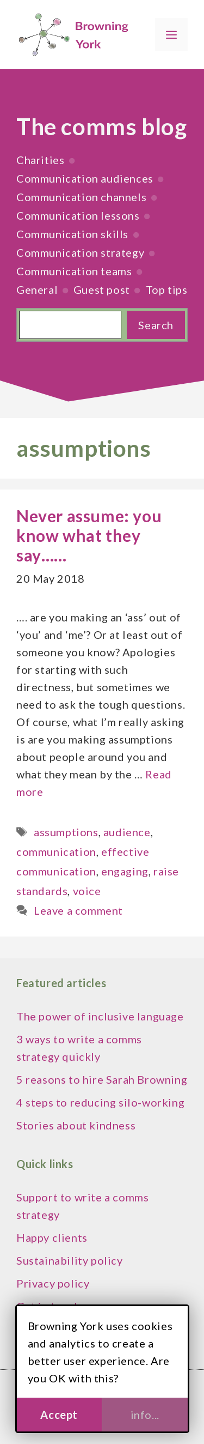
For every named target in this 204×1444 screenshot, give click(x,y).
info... (145, 1414)
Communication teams (74, 270)
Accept (59, 1414)
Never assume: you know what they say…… (89, 535)
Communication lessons (78, 215)
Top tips (167, 289)
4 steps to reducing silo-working (100, 1102)
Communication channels (81, 196)
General (37, 289)
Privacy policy (52, 1283)
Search (156, 324)
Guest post (101, 289)
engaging (125, 871)
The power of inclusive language (100, 1016)
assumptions (66, 831)
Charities (40, 159)
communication (56, 851)
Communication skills (72, 233)
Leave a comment (78, 910)
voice (87, 890)
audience (127, 831)
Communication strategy (80, 252)
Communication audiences (84, 178)
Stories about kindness (75, 1125)
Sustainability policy (69, 1260)
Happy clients (52, 1237)
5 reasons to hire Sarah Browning (101, 1079)
